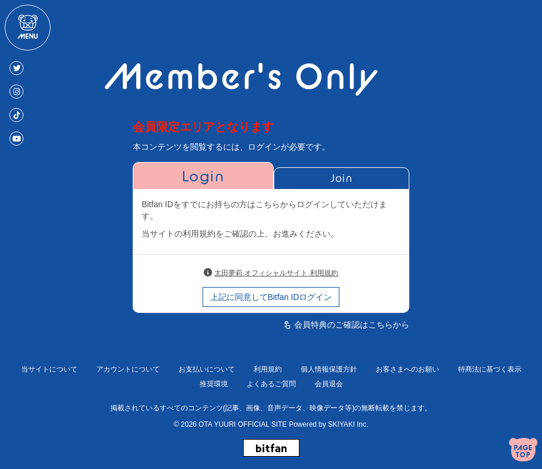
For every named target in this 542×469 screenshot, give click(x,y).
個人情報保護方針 (329, 369)
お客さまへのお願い (407, 369)
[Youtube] (16, 138)
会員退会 (329, 384)
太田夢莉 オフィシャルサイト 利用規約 (276, 273)
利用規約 (268, 369)
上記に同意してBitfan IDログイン (271, 297)
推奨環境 (214, 384)
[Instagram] (16, 92)
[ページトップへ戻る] (523, 451)
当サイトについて (49, 369)
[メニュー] (28, 27)
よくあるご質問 (271, 384)
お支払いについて (207, 369)
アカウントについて (128, 369)
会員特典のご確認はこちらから (351, 324)
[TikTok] (16, 115)
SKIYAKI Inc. (348, 424)
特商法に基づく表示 (489, 369)
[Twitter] (16, 68)
